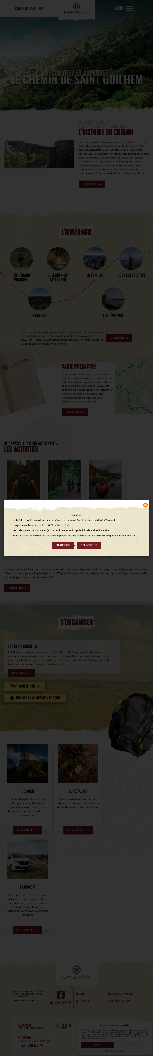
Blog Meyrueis (62, 545)
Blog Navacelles (89, 545)
